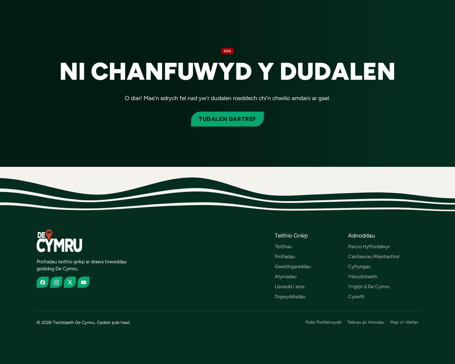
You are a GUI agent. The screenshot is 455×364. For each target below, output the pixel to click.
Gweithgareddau (293, 266)
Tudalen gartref (227, 119)
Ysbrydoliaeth (362, 276)
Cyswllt (356, 296)
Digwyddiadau (290, 296)
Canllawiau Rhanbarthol (373, 256)
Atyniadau (286, 276)
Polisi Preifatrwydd (323, 322)
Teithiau (283, 246)
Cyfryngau (359, 266)
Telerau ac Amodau (365, 322)
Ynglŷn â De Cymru (369, 286)
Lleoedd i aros (289, 286)
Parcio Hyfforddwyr (369, 246)
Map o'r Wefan (404, 322)
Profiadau (285, 256)
